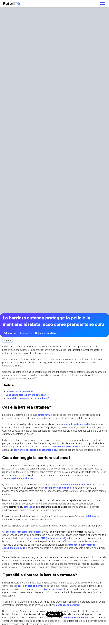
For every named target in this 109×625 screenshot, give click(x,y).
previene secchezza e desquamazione (35, 449)
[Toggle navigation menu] (102, 2)
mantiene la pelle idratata (66, 446)
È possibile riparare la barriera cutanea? (28, 398)
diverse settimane (53, 589)
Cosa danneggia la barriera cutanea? (26, 395)
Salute (7, 340)
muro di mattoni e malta (77, 424)
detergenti (29, 506)
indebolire (91, 516)
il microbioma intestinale (70, 617)
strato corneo (45, 414)
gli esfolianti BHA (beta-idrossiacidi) (46, 538)
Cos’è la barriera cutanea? (20, 391)
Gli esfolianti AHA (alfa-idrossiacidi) (21, 531)
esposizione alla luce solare (58, 487)
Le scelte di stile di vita (72, 484)
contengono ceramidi (68, 605)
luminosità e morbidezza (20, 478)
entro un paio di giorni (30, 585)
